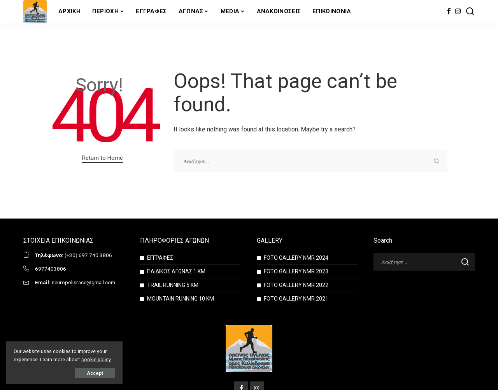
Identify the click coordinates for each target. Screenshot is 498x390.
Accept (95, 373)
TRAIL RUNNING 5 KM (172, 285)
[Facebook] (448, 11)
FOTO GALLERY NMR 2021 (296, 299)
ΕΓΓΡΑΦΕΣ (160, 258)
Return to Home (102, 157)
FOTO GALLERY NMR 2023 (296, 271)
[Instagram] (458, 11)
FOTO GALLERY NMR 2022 (296, 285)
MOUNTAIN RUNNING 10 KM (180, 299)
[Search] (470, 11)
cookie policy (96, 359)
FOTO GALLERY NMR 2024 (296, 258)
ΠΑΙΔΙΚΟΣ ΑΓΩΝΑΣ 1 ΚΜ (176, 271)
